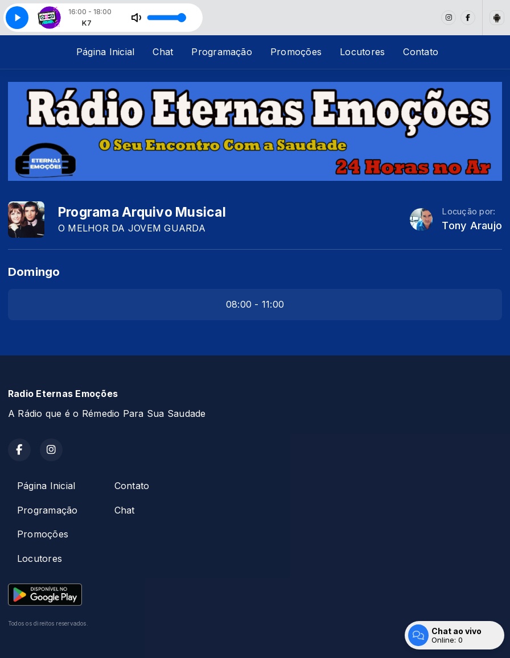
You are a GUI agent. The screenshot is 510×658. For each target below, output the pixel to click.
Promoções (296, 51)
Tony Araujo (472, 225)
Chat (163, 51)
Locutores (362, 51)
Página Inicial (105, 51)
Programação (221, 51)
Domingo (34, 271)
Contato (420, 51)
